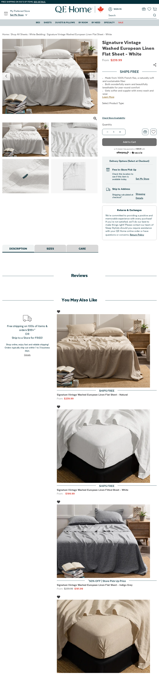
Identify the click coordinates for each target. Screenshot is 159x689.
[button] (19, 15)
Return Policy (137, 234)
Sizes (50, 248)
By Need (96, 22)
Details (27, 355)
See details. (40, 2)
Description (18, 248)
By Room (83, 22)
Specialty (109, 22)
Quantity (107, 124)
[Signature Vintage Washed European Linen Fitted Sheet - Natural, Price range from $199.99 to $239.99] (107, 636)
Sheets (48, 22)
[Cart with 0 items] (155, 9)
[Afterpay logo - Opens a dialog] (122, 152)
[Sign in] (115, 9)
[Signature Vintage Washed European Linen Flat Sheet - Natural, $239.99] (107, 351)
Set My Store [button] (142, 178)
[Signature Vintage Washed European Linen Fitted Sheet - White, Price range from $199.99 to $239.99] (107, 446)
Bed (38, 22)
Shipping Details (140, 196)
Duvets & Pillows (65, 22)
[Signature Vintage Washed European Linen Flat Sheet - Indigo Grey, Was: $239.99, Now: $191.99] (107, 541)
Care (82, 248)
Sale (120, 22)
